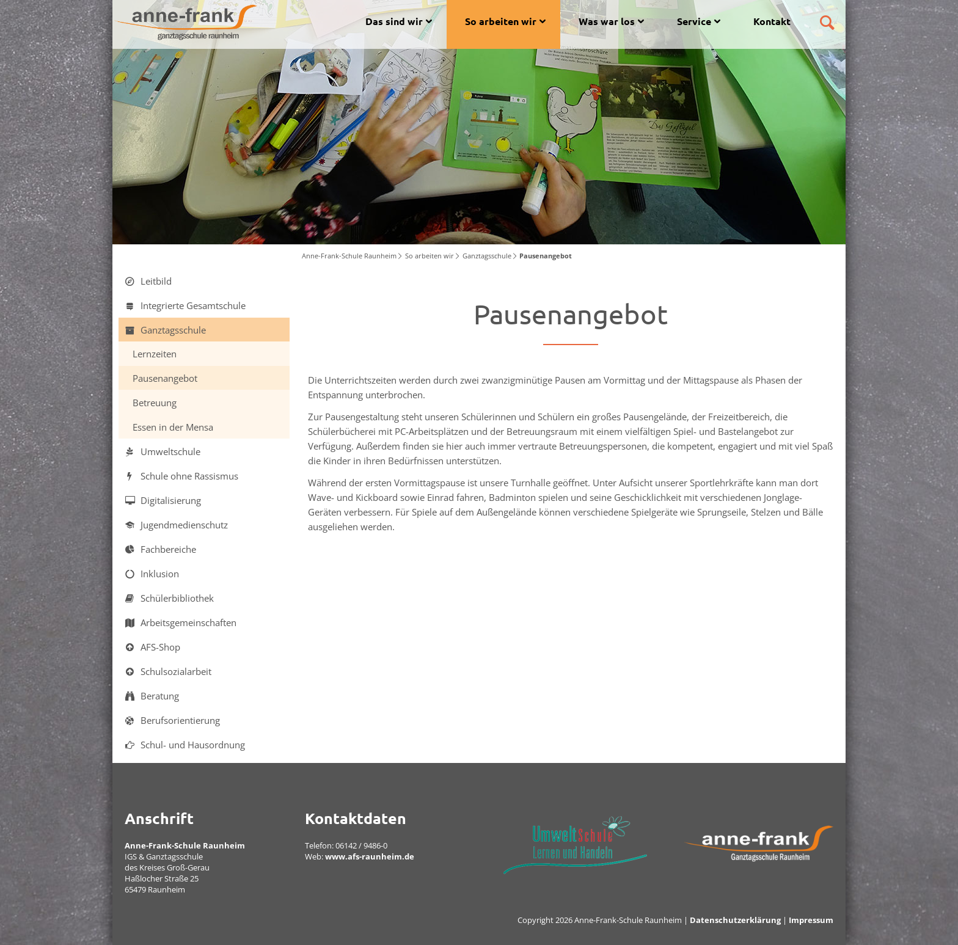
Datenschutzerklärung (735, 919)
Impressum (811, 919)
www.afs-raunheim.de (369, 856)
